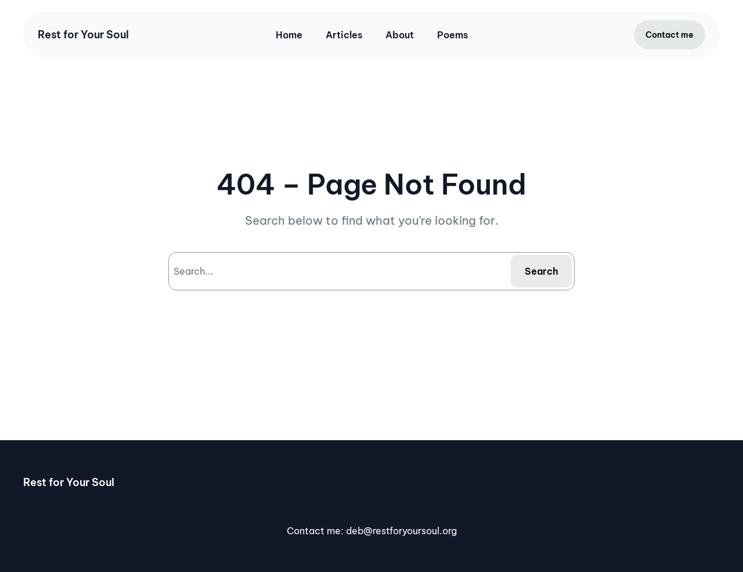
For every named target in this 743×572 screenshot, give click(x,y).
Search (541, 271)
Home (289, 35)
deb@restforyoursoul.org (401, 531)
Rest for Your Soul (83, 34)
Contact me (669, 35)
